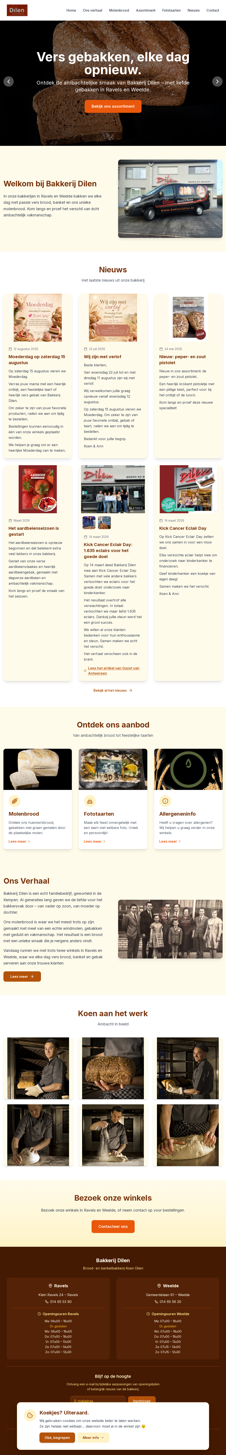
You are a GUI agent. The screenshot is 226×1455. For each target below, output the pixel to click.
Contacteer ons (113, 1226)
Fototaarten (171, 10)
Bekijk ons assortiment (113, 106)
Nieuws (194, 10)
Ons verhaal (92, 10)
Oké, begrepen (57, 1437)
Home (71, 10)
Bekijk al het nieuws (113, 690)
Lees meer (20, 841)
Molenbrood (119, 10)
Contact (212, 10)
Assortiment (145, 10)
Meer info (93, 1437)
